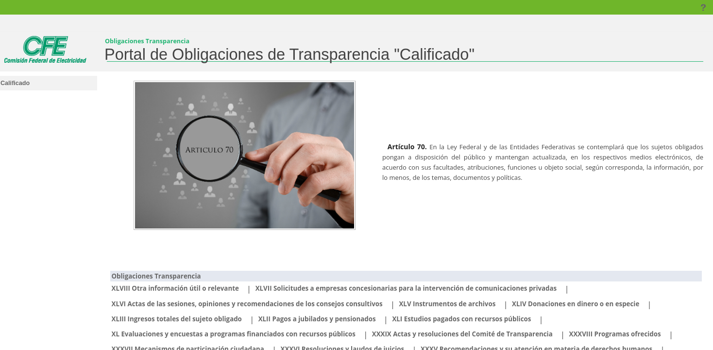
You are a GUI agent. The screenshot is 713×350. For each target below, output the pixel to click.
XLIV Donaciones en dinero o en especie (575, 303)
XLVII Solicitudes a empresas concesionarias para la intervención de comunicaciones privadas (406, 288)
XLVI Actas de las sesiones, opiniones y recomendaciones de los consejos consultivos (247, 303)
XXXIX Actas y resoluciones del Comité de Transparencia (462, 334)
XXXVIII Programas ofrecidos (615, 334)
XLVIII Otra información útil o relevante (175, 288)
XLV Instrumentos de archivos (447, 303)
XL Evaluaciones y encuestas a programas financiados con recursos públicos (234, 334)
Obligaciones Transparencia (156, 276)
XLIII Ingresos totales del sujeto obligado (177, 319)
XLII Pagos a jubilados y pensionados (317, 319)
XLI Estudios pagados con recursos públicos (461, 319)
